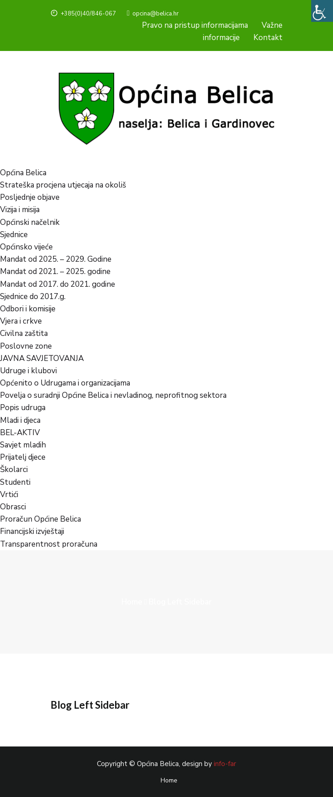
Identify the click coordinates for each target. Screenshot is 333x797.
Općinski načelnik (30, 222)
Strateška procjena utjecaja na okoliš (63, 185)
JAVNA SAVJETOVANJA (42, 358)
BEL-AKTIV (20, 432)
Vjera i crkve (21, 321)
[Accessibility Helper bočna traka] (322, 11)
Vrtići (9, 494)
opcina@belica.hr (153, 14)
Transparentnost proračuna (48, 544)
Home (131, 602)
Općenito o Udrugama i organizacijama (65, 383)
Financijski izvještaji (32, 531)
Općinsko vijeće (26, 247)
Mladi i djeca (20, 420)
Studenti (15, 482)
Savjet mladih (23, 445)
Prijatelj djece (22, 457)
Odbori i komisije (28, 309)
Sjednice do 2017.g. (33, 296)
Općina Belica (23, 173)
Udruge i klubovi (28, 371)
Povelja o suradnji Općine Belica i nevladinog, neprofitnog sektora (113, 395)
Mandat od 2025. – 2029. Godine (55, 259)
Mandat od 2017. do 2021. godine (57, 284)
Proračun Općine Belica (40, 519)
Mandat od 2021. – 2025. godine (55, 271)
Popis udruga (22, 407)
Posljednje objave (30, 197)
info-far (225, 763)
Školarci (14, 469)
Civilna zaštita (24, 333)
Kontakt (268, 37)
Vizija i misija (20, 209)
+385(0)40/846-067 (83, 13)
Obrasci (13, 507)
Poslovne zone (26, 346)
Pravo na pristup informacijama (195, 25)
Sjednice (14, 234)
